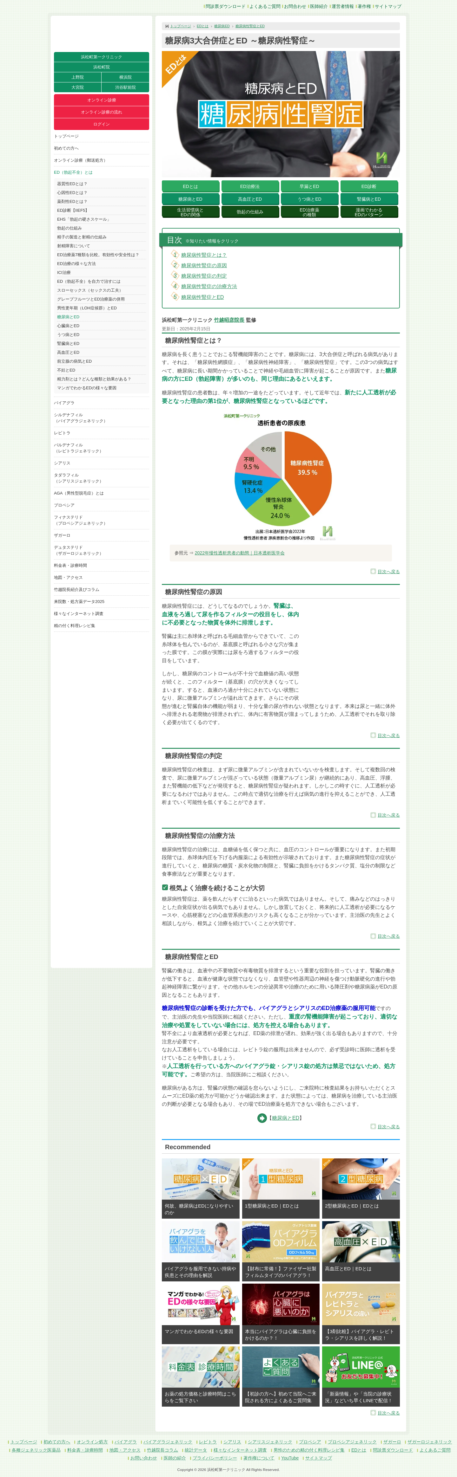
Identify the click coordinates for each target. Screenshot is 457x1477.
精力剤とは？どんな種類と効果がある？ (94, 379)
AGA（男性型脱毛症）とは (79, 493)
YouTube (290, 1458)
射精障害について (73, 245)
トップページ (66, 136)
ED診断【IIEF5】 (73, 210)
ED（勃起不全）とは (73, 172)
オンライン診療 (101, 100)
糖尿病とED (68, 316)
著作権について (259, 1458)
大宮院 (77, 87)
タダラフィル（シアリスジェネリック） (78, 478)
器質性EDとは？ (72, 183)
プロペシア (64, 505)
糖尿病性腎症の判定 (204, 276)
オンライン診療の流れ (101, 112)
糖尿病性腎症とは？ (204, 255)
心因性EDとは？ (72, 192)
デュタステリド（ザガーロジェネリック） (78, 550)
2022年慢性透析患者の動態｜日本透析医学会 (240, 552)
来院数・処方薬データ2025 (79, 601)
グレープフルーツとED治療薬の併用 (91, 299)
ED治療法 (250, 186)
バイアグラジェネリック (167, 1441)
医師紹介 (319, 6)
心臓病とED (68, 325)
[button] (352, 649)
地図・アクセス (68, 577)
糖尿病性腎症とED (250, 26)
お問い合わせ (143, 1458)
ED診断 (368, 186)
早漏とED (309, 186)
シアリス (62, 463)
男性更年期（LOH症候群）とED (87, 308)
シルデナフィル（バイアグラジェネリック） (81, 417)
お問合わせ (295, 6)
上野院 (77, 77)
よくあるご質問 (265, 6)
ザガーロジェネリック (429, 1441)
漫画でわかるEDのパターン (369, 212)
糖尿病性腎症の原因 (204, 265)
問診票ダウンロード (226, 6)
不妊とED (66, 370)
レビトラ (62, 433)
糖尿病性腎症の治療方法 (209, 286)
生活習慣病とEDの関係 (190, 212)
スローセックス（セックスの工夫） (90, 290)
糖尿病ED (221, 26)
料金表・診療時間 (70, 565)
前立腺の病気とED (74, 361)
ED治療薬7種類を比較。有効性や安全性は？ (98, 254)
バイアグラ (64, 402)
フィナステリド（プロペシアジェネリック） (81, 520)
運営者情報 (343, 6)
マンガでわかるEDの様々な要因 (86, 387)
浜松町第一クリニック (101, 57)
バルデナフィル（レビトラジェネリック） (78, 448)
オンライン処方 (92, 1441)
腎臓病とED (68, 343)
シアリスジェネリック (270, 1441)
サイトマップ (388, 6)
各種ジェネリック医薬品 (36, 1450)
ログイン (101, 124)
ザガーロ (62, 535)
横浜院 (125, 77)
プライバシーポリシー (215, 1458)
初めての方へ (66, 148)
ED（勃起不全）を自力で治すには (89, 281)
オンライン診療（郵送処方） (81, 160)
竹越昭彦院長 (229, 320)
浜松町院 (101, 67)
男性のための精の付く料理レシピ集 (309, 1450)
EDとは (203, 26)
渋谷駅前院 (125, 87)
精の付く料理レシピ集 (74, 625)
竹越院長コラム (162, 1450)
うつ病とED (68, 334)
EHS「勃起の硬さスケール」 (84, 219)
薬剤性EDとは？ (72, 201)
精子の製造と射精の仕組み (82, 237)
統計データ (196, 1450)
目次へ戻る (389, 571)
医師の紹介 (175, 1458)
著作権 (364, 6)
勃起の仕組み (69, 228)
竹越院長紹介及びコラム (76, 589)
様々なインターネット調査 (78, 613)
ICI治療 (64, 272)
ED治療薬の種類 (309, 212)
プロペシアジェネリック (352, 1441)
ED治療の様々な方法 (76, 263)
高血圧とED (68, 352)
